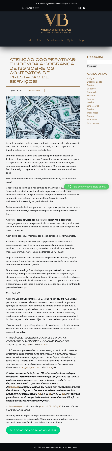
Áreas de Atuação (55, 40)
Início (29, 40)
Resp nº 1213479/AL (50, 406)
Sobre (39, 40)
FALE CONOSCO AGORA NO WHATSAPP (33, 430)
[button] (86, 187)
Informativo (93, 122)
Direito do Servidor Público (92, 95)
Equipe (70, 40)
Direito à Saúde (94, 81)
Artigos (81, 40)
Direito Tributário (35, 90)
